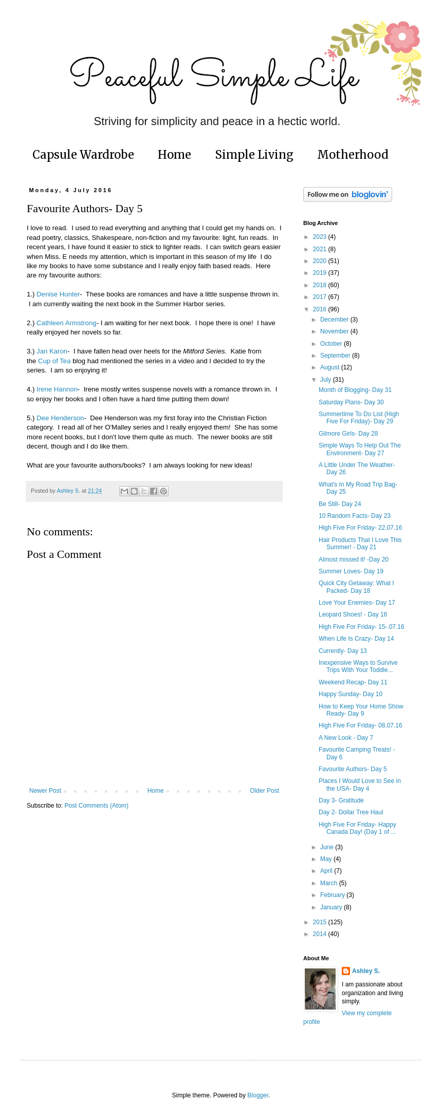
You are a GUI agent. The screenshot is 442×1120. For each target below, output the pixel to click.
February (333, 895)
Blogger (257, 1095)
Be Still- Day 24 (340, 504)
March (329, 883)
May (327, 859)
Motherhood (353, 154)
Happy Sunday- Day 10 (350, 694)
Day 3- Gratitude (341, 800)
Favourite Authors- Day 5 (353, 769)
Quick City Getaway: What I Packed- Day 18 (356, 587)
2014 (320, 934)
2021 (320, 249)
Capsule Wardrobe (83, 154)
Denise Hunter (58, 294)
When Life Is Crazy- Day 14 (356, 638)
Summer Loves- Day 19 (351, 571)
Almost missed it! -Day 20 (354, 559)
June (327, 847)
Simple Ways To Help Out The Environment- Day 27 (360, 449)
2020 (320, 261)
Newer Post (45, 790)
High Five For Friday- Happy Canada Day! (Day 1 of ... (357, 828)
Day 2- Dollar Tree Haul (351, 812)
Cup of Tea (54, 361)
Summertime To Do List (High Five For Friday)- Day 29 (359, 417)
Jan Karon (51, 351)
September (336, 355)
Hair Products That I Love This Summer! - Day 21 (360, 543)
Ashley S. (366, 971)
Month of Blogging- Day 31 (355, 390)
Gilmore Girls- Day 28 (348, 433)
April (327, 870)
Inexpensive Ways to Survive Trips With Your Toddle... (358, 666)
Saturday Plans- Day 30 (351, 402)
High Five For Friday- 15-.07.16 (361, 626)
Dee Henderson (60, 418)
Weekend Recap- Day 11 (353, 682)
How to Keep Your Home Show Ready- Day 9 (361, 710)
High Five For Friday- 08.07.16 (360, 725)
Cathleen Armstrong (66, 323)
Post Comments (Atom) (96, 805)
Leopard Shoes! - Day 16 (353, 614)
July (326, 379)
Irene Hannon (57, 389)
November (335, 331)
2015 (320, 922)
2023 (320, 236)
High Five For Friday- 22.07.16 (360, 527)
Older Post (264, 790)
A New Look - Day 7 (346, 737)
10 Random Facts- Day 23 (355, 515)
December (335, 319)
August (330, 367)
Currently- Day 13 (343, 651)
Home (174, 154)
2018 (320, 285)
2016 (320, 309)
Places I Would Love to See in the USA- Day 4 (360, 784)
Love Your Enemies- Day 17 (357, 602)
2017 (320, 297)
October (332, 343)
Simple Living (254, 154)
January (332, 907)
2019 (320, 272)
